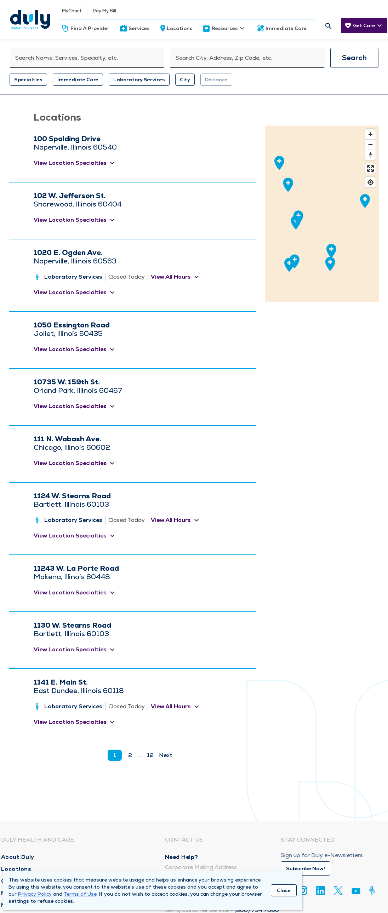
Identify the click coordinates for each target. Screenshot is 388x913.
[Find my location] (370, 182)
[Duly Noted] (373, 890)
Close (284, 890)
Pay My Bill (104, 11)
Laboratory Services (139, 79)
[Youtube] (356, 892)
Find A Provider (89, 28)
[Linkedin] (320, 890)
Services (139, 28)
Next (165, 755)
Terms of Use (80, 894)
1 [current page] (114, 755)
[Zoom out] (370, 144)
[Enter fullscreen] (370, 168)
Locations (180, 28)
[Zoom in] (370, 134)
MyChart (72, 11)
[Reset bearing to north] (370, 155)
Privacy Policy (35, 894)
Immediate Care (286, 28)
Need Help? (181, 857)
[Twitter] (338, 890)
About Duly (17, 857)
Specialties (28, 79)
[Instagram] (302, 890)
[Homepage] (30, 19)
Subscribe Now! (305, 868)
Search (354, 57)
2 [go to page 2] (130, 755)
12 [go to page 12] (150, 755)
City (185, 79)
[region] (322, 214)
